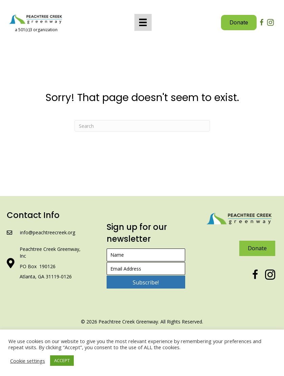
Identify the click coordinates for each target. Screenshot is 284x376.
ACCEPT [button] (62, 360)
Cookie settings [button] (27, 361)
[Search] (142, 126)
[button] (146, 282)
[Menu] (142, 22)
